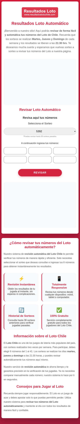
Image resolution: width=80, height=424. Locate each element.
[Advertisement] (40, 81)
